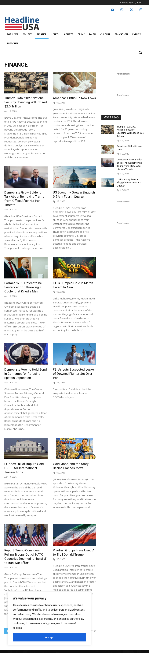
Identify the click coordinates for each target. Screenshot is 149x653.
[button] (140, 52)
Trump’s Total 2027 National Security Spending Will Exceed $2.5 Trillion (25, 102)
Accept (49, 637)
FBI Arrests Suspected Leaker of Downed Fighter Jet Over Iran (74, 374)
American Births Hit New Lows (74, 98)
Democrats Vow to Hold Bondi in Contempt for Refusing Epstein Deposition (26, 374)
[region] (49, 618)
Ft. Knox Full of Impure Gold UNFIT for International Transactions (24, 468)
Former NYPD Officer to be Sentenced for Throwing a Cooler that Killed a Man (23, 287)
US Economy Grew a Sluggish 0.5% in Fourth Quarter (129, 182)
